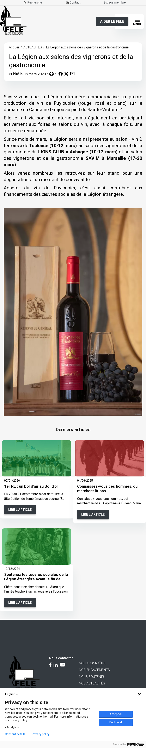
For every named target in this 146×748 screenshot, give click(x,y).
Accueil (14, 47)
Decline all (115, 722)
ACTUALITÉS (32, 47)
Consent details (15, 734)
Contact (75, 2)
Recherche (35, 2)
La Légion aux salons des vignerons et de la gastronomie (87, 47)
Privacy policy (40, 734)
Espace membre (115, 2)
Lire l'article (20, 510)
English (12, 694)
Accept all (115, 714)
